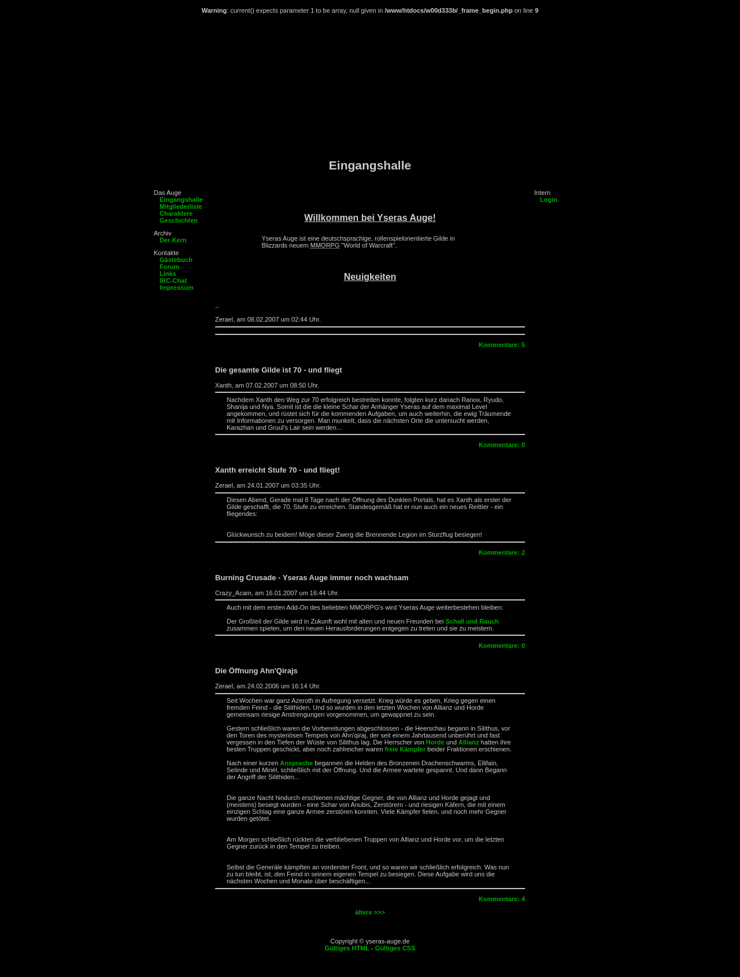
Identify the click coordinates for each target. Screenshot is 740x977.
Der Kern (173, 240)
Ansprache (296, 763)
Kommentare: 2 (502, 552)
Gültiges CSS (395, 948)
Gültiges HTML (346, 948)
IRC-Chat (173, 280)
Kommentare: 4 (502, 898)
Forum (169, 266)
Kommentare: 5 (502, 344)
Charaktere (176, 213)
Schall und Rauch (471, 621)
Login (548, 199)
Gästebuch (176, 259)
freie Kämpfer (405, 749)
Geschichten (179, 220)
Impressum (177, 287)
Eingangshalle (181, 199)
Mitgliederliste (181, 206)
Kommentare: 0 (502, 444)
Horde (435, 742)
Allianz (468, 742)
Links (168, 273)
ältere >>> (370, 912)
